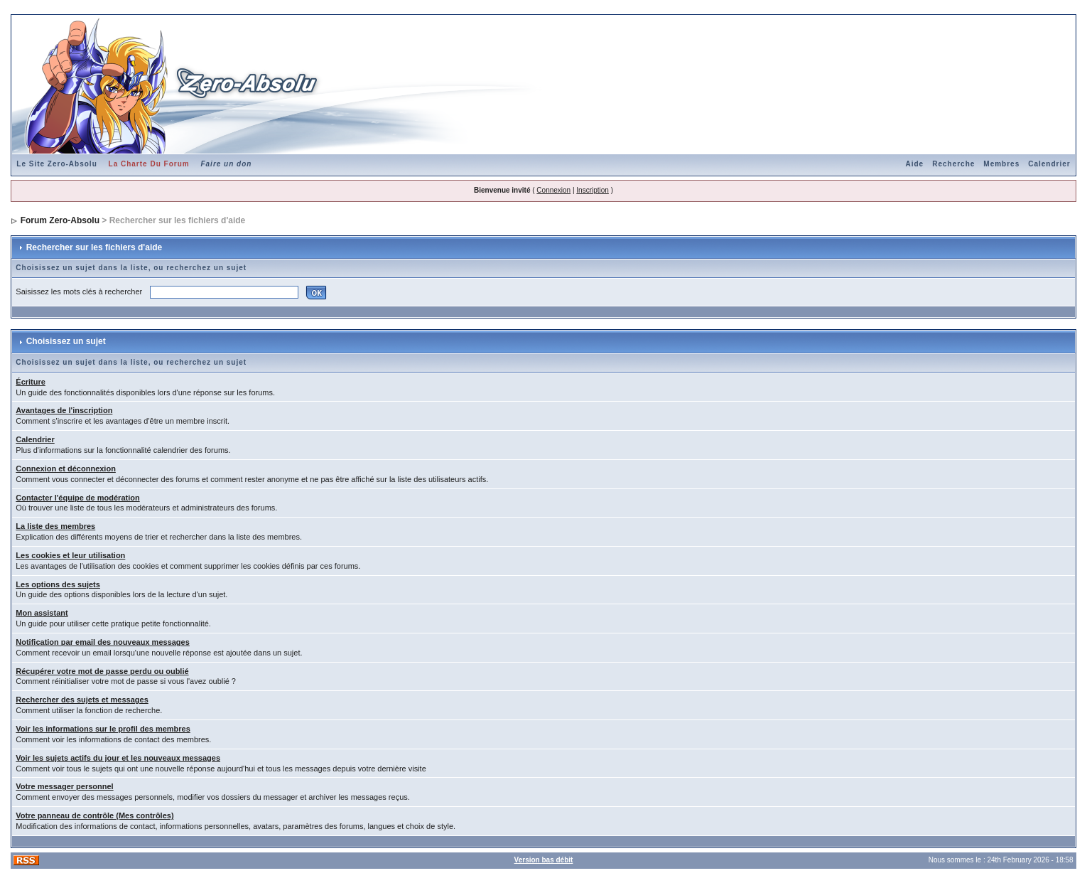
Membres (1001, 164)
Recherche (953, 164)
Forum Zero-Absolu (60, 220)
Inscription (592, 190)
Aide (915, 164)
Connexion (553, 190)
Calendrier (1049, 164)
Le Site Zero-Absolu (56, 164)
